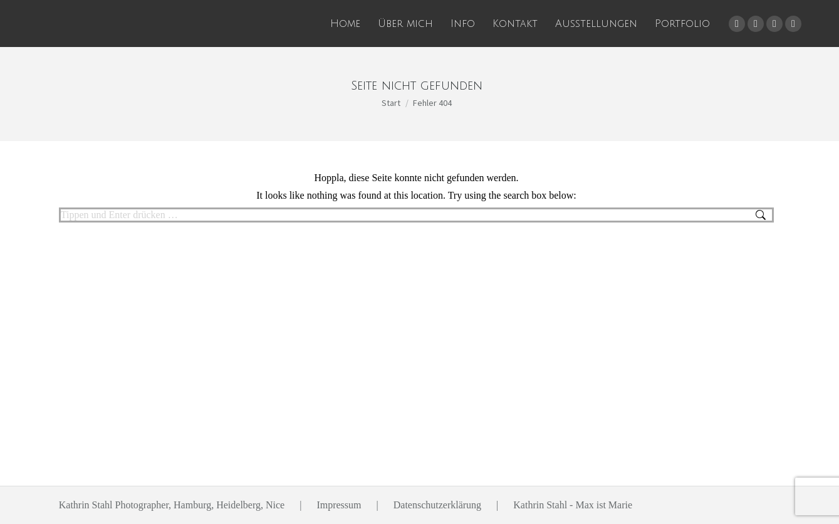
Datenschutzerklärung (437, 505)
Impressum (338, 505)
